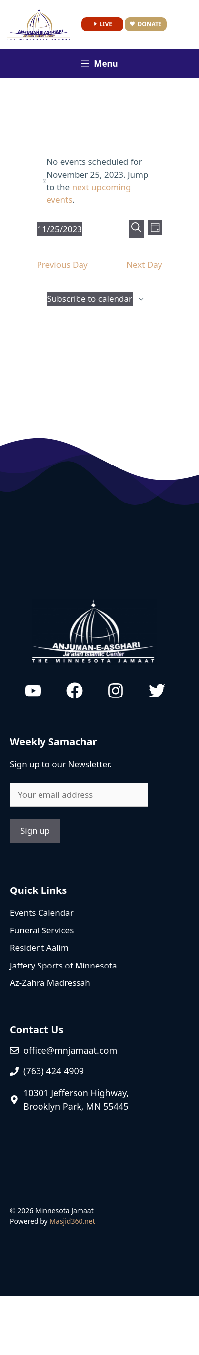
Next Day (144, 264)
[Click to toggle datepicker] (59, 229)
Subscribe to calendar (90, 298)
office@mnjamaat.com (70, 1050)
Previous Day (62, 264)
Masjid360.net (72, 1221)
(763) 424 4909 (53, 1071)
